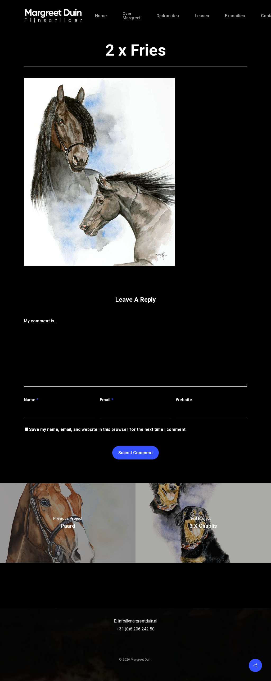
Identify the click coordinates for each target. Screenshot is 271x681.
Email (106, 399)
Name (31, 399)
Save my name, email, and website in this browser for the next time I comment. (108, 429)
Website (184, 399)
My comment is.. (40, 320)
